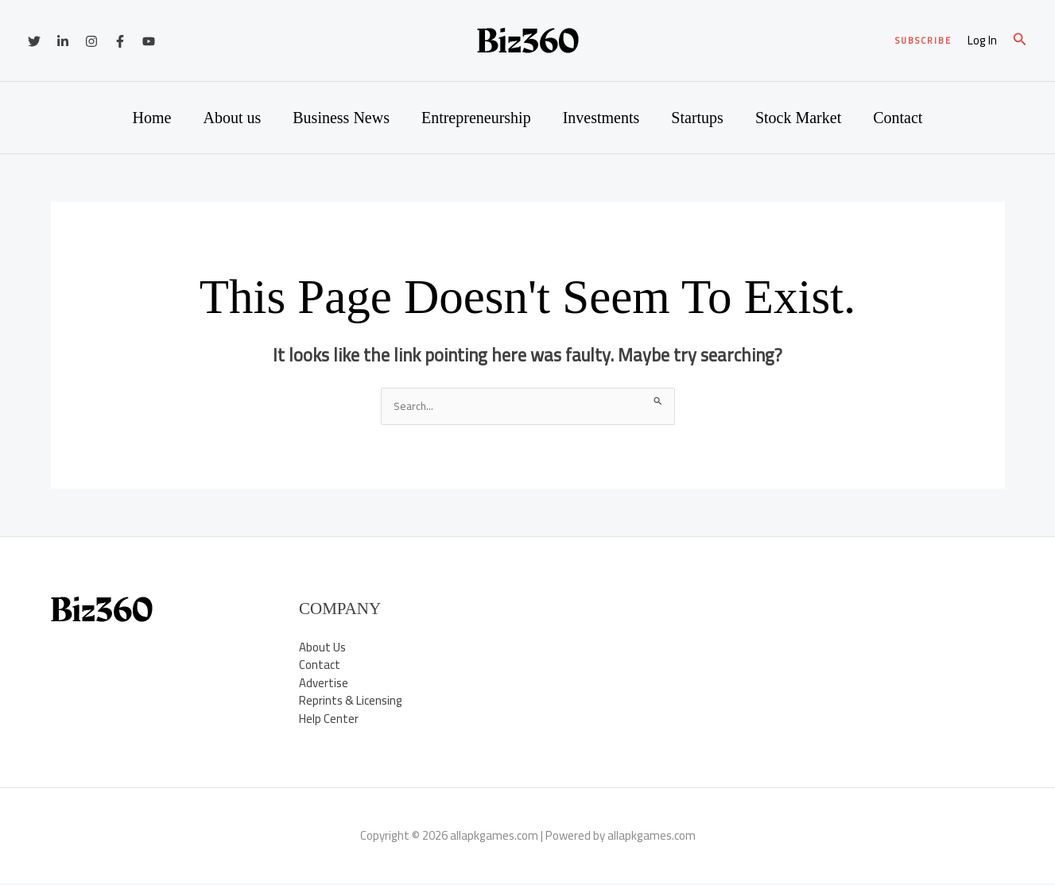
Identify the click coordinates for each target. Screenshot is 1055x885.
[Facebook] (120, 41)
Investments (601, 117)
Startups (697, 117)
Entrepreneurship (476, 117)
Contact (897, 117)
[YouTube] (148, 41)
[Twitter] (34, 41)
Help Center (329, 719)
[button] (923, 41)
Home (152, 117)
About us (232, 117)
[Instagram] (91, 41)
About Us (322, 647)
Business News (341, 117)
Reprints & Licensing (350, 701)
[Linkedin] (62, 41)
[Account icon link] (982, 41)
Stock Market (798, 117)
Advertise (323, 683)
